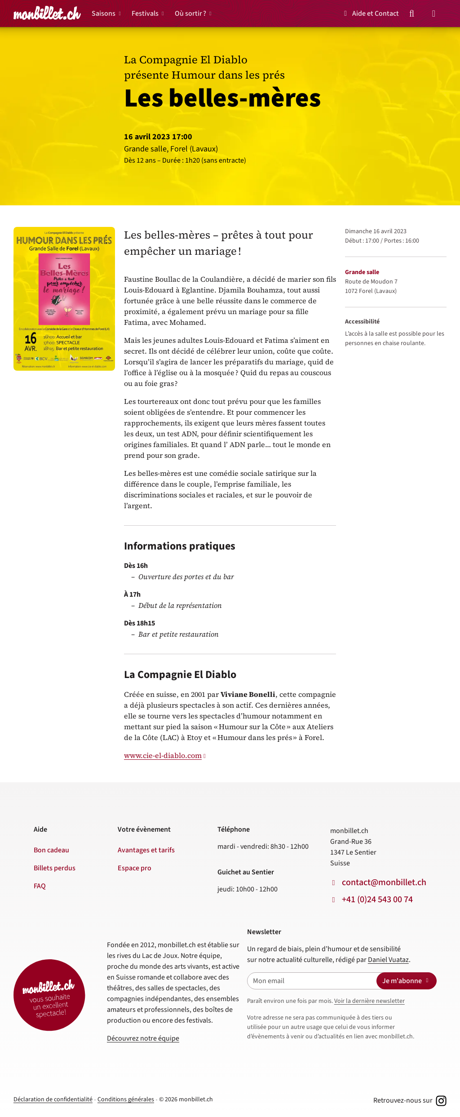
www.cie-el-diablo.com (163, 755)
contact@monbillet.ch (384, 882)
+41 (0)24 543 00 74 (377, 899)
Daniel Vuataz (388, 960)
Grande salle (362, 272)
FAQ (40, 886)
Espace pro (134, 868)
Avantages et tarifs (146, 850)
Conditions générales (125, 1099)
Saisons (103, 13)
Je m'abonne (406, 981)
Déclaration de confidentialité (53, 1099)
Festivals (145, 13)
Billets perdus (54, 868)
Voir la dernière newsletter (369, 1001)
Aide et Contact (370, 13)
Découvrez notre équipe (143, 1038)
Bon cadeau (51, 850)
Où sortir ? (190, 13)
